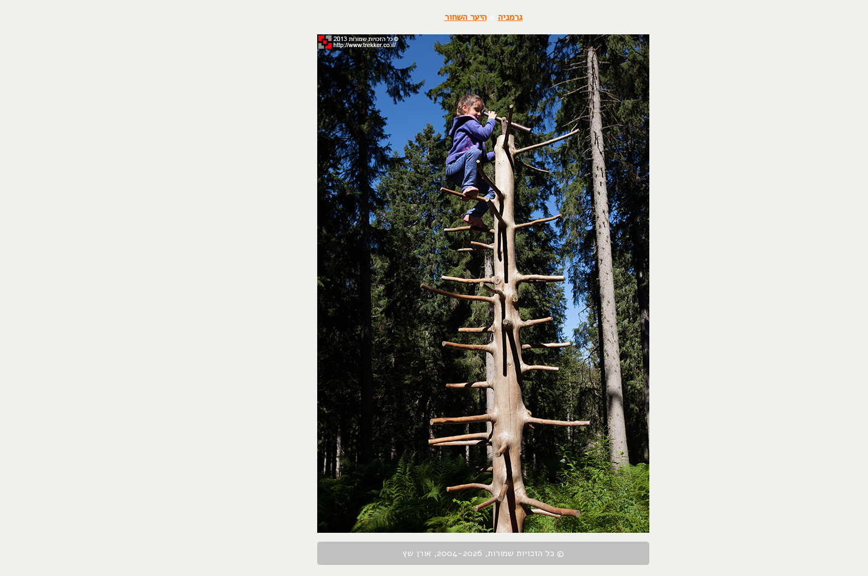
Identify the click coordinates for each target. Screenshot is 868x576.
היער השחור (416, 17)
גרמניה (461, 17)
